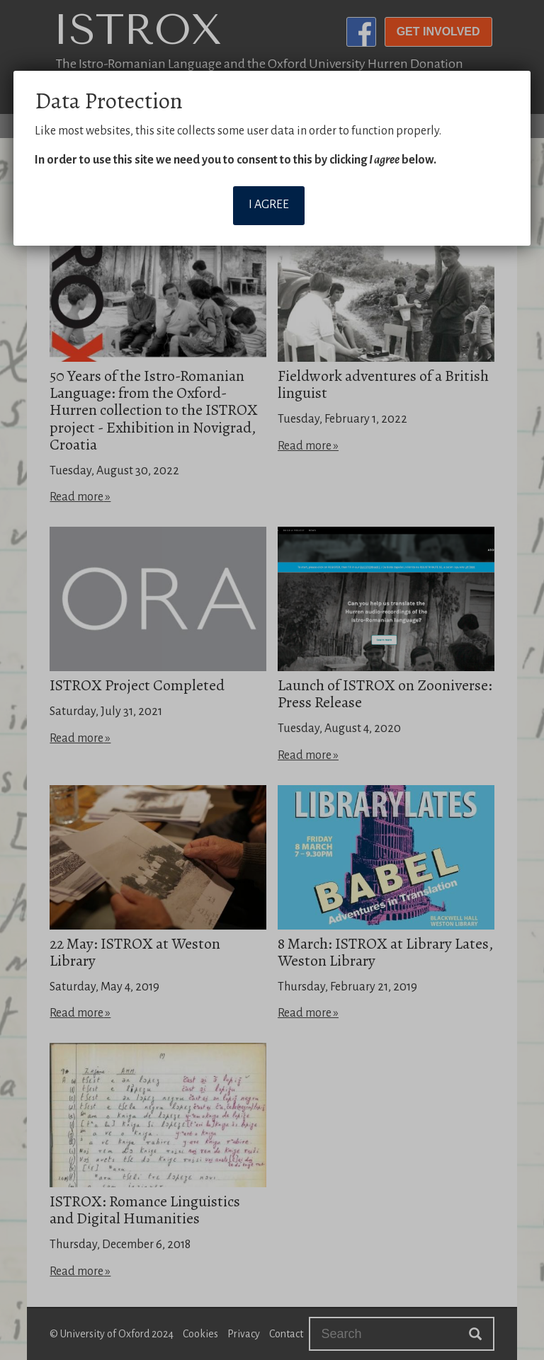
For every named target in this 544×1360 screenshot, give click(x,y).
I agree (269, 204)
